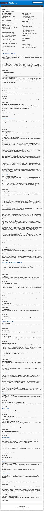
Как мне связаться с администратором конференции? (29, 47)
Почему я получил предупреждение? (6, 38)
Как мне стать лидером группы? (26, 17)
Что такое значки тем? (5, 50)
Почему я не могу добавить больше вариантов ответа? (9, 35)
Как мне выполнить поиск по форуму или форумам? (29, 30)
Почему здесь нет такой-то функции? (27, 45)
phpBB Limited (27, 475)
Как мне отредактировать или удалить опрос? (8, 36)
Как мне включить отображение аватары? (7, 28)
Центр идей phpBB (10, 482)
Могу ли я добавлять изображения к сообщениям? (8, 46)
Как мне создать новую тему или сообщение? (8, 32)
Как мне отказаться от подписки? (26, 38)
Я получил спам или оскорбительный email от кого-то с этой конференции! (31, 23)
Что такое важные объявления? (6, 47)
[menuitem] (6, 6)
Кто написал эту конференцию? (26, 44)
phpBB (33, 145)
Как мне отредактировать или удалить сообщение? (8, 33)
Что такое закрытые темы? (5, 49)
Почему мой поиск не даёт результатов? (27, 31)
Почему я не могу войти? (5, 17)
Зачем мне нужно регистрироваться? (6, 14)
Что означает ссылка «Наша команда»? (27, 19)
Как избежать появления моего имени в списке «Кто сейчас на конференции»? (10, 24)
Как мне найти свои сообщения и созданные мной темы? (29, 33)
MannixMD (24, 506)
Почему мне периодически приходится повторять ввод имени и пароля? (11, 19)
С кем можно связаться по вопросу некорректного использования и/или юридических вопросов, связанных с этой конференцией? (31, 46)
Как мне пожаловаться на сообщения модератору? (8, 39)
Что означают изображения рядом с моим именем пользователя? (10, 27)
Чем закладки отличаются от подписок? (27, 36)
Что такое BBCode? (4, 44)
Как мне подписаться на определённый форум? (28, 37)
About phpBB (4, 477)
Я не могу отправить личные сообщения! (27, 22)
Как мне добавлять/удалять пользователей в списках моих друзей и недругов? (31, 27)
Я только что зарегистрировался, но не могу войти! (8, 16)
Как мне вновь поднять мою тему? (6, 41)
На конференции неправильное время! (7, 25)
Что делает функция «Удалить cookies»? (7, 20)
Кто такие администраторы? (26, 14)
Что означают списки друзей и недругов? (27, 26)
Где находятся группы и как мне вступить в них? (28, 16)
